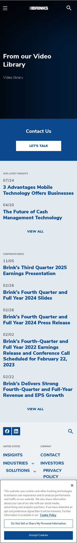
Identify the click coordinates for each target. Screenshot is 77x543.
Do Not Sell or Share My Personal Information (38, 523)
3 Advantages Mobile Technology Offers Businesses (38, 190)
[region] (38, 511)
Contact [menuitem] (50, 455)
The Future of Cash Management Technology (32, 214)
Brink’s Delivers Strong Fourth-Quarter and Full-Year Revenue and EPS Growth (37, 389)
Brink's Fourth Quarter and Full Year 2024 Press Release (36, 320)
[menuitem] (69, 8)
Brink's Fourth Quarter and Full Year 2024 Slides (35, 295)
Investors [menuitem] (52, 463)
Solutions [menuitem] (18, 470)
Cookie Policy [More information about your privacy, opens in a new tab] (48, 515)
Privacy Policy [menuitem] (52, 474)
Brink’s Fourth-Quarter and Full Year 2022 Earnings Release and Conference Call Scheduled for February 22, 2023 (36, 353)
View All (35, 231)
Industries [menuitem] (15, 463)
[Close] (72, 485)
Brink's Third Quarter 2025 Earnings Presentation (35, 270)
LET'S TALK (38, 146)
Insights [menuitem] (13, 455)
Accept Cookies (38, 535)
